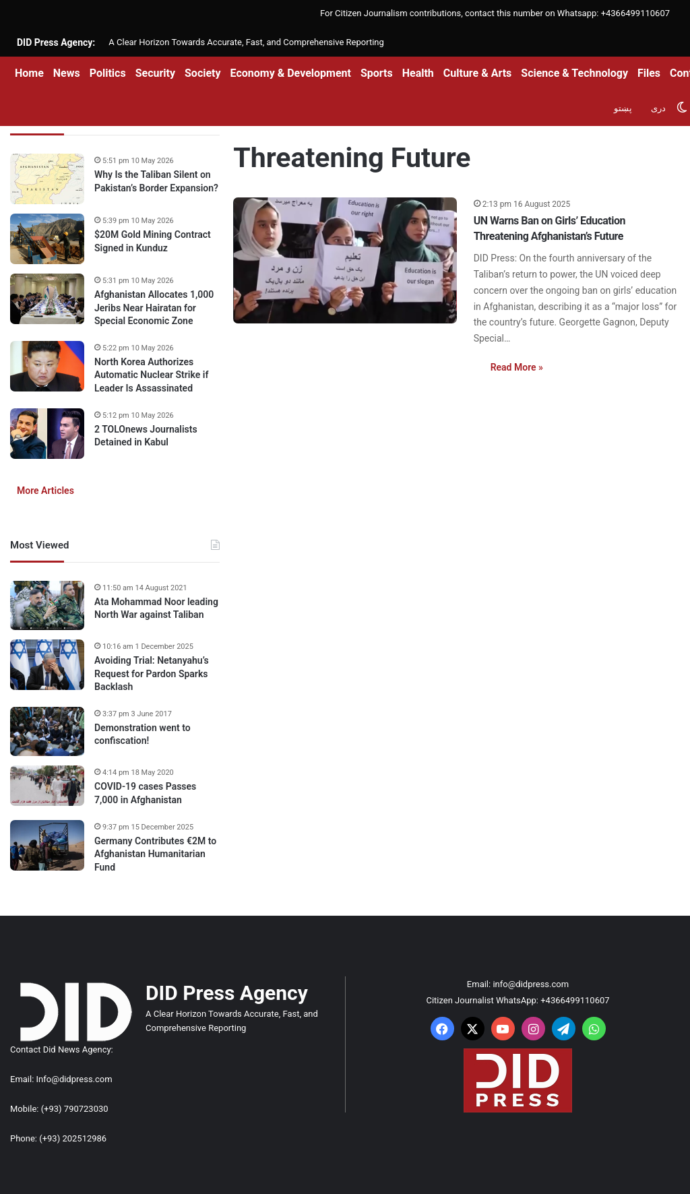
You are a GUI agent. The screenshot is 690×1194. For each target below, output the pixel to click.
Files (648, 73)
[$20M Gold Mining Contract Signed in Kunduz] (47, 239)
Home (29, 73)
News (66, 73)
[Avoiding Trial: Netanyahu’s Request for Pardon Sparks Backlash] (47, 664)
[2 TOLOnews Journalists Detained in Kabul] (47, 433)
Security (155, 73)
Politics (108, 73)
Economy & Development (290, 73)
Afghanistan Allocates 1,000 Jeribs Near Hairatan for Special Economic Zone (154, 307)
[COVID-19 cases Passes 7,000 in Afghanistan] (47, 785)
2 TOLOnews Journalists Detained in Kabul (145, 436)
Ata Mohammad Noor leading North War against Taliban (156, 608)
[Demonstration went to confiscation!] (47, 732)
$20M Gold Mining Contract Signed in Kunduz (152, 241)
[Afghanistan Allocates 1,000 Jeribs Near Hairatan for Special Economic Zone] (47, 299)
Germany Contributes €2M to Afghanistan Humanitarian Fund (155, 854)
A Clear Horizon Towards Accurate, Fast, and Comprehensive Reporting (245, 42)
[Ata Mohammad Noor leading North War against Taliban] (47, 606)
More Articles (45, 490)
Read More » (517, 367)
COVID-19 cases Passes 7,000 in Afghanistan (145, 793)
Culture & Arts (477, 73)
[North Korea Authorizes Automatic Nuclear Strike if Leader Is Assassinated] (47, 366)
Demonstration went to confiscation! (142, 734)
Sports (376, 73)
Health (418, 73)
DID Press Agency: (56, 42)
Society (203, 73)
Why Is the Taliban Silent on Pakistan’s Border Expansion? (156, 181)
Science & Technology (574, 73)
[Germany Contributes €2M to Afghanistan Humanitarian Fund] (47, 845)
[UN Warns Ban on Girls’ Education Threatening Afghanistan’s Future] (344, 260)
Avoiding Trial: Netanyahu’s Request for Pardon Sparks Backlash (151, 673)
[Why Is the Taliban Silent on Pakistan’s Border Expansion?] (47, 179)
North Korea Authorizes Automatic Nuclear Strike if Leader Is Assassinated (151, 375)
